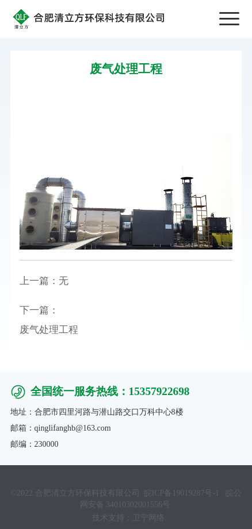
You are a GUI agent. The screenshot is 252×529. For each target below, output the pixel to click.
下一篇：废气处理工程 (49, 320)
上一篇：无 (44, 280)
